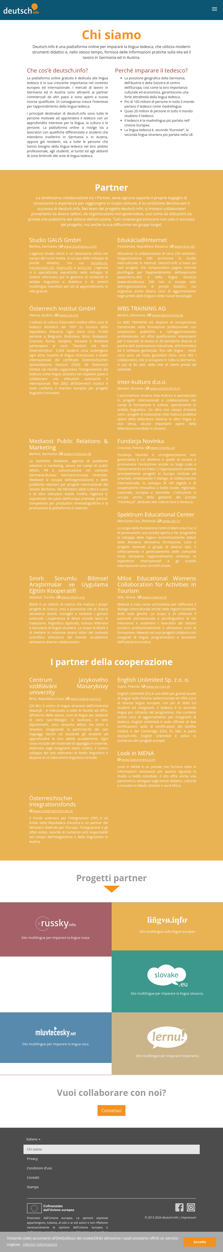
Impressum (188, 1217)
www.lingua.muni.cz (83, 698)
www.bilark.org (71, 597)
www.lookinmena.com (136, 759)
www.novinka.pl (160, 447)
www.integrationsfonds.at (51, 811)
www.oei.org (66, 315)
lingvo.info (65, 267)
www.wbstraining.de (165, 315)
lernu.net (84, 267)
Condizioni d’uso (39, 1168)
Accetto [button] (200, 1242)
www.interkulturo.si (163, 388)
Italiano (33, 1139)
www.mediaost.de (75, 454)
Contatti (33, 1177)
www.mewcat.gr (152, 597)
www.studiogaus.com (78, 246)
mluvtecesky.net (41, 267)
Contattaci (112, 1110)
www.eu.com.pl (156, 686)
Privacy (32, 1158)
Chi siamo (34, 1149)
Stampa (33, 1187)
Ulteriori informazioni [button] (40, 1245)
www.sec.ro (169, 521)
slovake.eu (99, 263)
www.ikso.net (182, 246)
